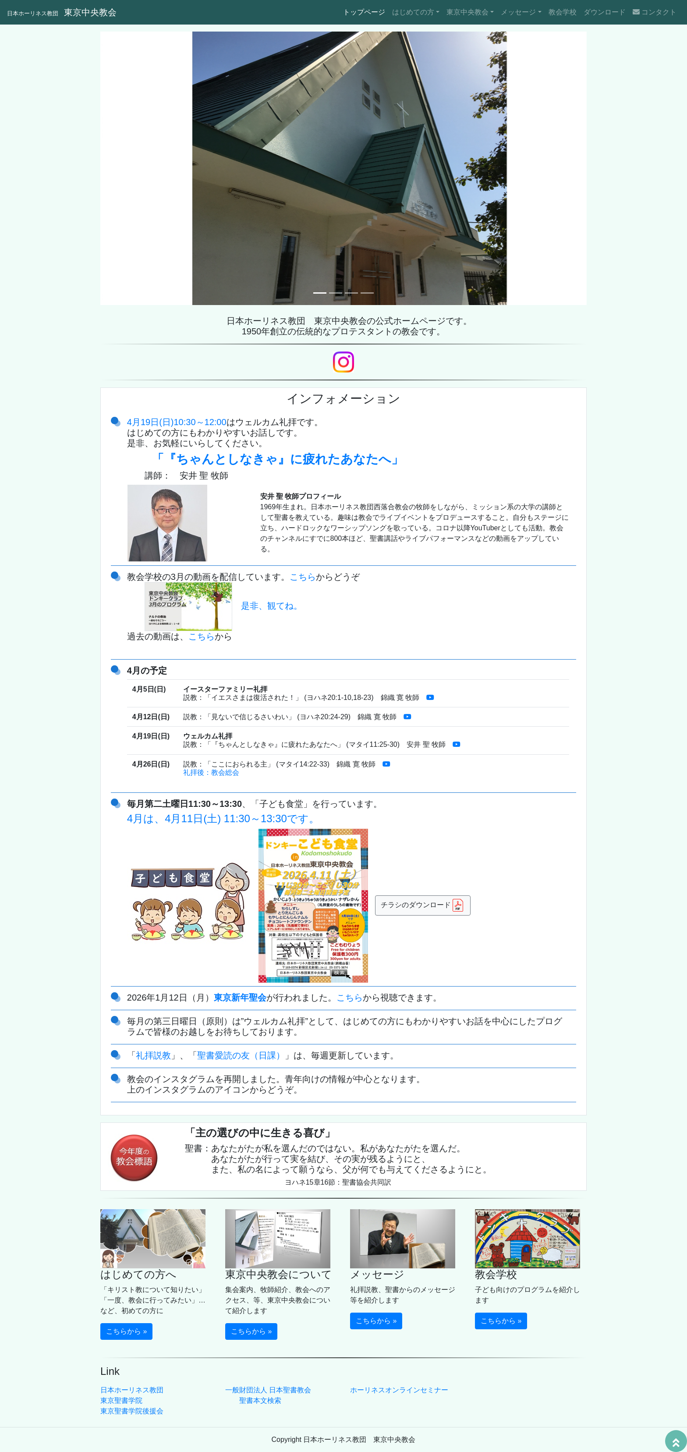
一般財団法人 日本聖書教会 (268, 1390)
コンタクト (654, 12)
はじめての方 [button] (413, 12)
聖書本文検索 (260, 1400)
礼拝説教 (153, 1055)
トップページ (366, 11)
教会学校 (563, 12)
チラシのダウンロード (423, 905)
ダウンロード (605, 12)
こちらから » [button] (126, 1331)
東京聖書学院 (121, 1400)
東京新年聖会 (240, 997)
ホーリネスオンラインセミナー (399, 1390)
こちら (303, 577)
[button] (137, 168)
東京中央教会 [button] (467, 12)
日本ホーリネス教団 (131, 1390)
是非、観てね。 (223, 606)
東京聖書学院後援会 (131, 1411)
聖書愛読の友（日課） (241, 1055)
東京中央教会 (62, 12)
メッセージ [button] (518, 12)
